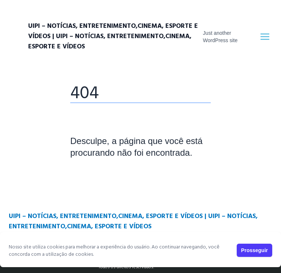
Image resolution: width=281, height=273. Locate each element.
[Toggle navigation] (265, 36)
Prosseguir (254, 250)
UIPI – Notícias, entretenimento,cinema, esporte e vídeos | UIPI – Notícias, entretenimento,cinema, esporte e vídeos (113, 36)
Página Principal (95, 175)
